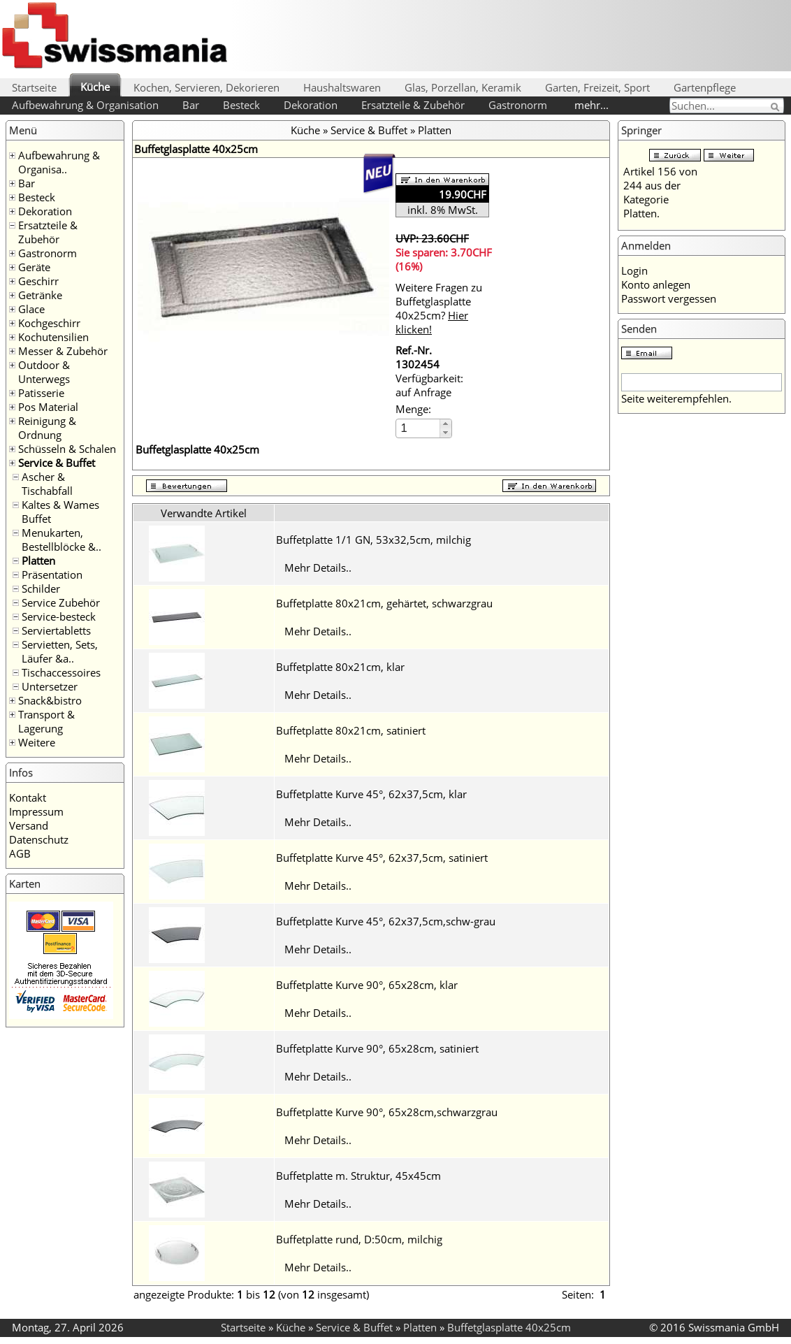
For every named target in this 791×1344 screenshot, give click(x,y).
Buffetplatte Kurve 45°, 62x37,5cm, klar (371, 794)
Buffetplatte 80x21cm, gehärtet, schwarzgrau (384, 603)
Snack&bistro (50, 700)
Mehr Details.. (317, 568)
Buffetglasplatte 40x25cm (509, 1327)
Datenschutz (38, 839)
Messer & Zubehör (63, 351)
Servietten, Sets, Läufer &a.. (60, 651)
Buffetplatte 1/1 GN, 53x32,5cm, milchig (373, 540)
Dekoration (311, 105)
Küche (95, 87)
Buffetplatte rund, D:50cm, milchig (359, 1239)
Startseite (34, 87)
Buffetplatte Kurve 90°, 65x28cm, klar (367, 985)
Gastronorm (517, 105)
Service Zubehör (61, 602)
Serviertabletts (56, 630)
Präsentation (52, 574)
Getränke (40, 295)
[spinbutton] (418, 428)
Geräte (34, 267)
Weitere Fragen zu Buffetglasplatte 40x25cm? (439, 308)
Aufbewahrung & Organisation (85, 105)
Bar (190, 105)
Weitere (36, 742)
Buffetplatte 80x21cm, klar (340, 667)
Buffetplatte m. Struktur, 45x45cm (358, 1176)
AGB (20, 853)
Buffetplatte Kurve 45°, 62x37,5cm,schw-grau (385, 921)
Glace (31, 309)
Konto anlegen (655, 284)
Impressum (36, 811)
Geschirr (38, 281)
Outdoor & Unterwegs (44, 372)
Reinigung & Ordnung (47, 428)
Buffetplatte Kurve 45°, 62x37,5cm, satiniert (382, 858)
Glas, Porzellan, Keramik (463, 87)
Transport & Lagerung (46, 721)
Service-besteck (59, 616)
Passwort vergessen (668, 298)
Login (634, 270)
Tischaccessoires (61, 672)
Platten (38, 561)
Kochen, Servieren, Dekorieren (206, 87)
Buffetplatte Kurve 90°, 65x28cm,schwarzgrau (387, 1112)
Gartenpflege (705, 87)
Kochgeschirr (49, 323)
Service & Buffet (56, 463)
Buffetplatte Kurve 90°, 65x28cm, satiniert (377, 1048)
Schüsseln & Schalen (67, 449)
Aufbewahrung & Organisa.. (59, 162)
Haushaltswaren (342, 87)
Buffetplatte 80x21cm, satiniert (351, 730)
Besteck (241, 105)
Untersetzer (50, 686)
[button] (445, 423)
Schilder (41, 588)
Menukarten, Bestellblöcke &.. (61, 540)
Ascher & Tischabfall (47, 484)
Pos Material (48, 407)
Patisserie (41, 393)
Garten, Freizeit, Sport (597, 87)
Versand (28, 825)
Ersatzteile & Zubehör (413, 105)
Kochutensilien (53, 337)
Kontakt (27, 797)
